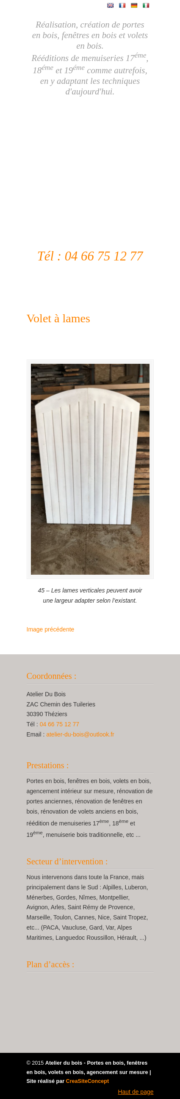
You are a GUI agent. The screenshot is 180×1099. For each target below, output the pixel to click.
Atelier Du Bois (90, 159)
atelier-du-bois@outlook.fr (80, 734)
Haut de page (135, 1091)
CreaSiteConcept (87, 1081)
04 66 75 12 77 (59, 724)
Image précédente (51, 629)
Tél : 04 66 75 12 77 (90, 256)
